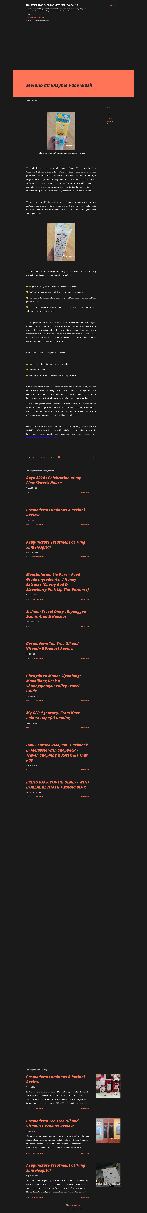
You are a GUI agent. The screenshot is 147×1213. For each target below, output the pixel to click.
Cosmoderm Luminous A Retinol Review (55, 512)
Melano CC (110, 121)
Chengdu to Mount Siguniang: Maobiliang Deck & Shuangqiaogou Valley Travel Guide (53, 683)
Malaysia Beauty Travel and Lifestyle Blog (52, 5)
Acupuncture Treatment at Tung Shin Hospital (55, 545)
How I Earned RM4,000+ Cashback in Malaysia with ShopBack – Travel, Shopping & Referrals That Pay (57, 752)
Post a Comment (38, 524)
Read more (85, 492)
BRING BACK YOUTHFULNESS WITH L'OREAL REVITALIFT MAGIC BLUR (57, 784)
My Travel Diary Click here (35, 17)
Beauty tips (110, 118)
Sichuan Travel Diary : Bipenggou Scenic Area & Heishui (56, 614)
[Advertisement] (70, 57)
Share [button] (109, 108)
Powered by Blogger (73, 1205)
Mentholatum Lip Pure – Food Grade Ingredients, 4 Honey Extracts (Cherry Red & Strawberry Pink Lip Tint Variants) (57, 582)
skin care (109, 124)
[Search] (112, 5)
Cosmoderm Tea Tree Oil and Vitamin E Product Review (52, 646)
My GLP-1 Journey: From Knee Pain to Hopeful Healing (53, 715)
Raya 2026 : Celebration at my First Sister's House (53, 480)
